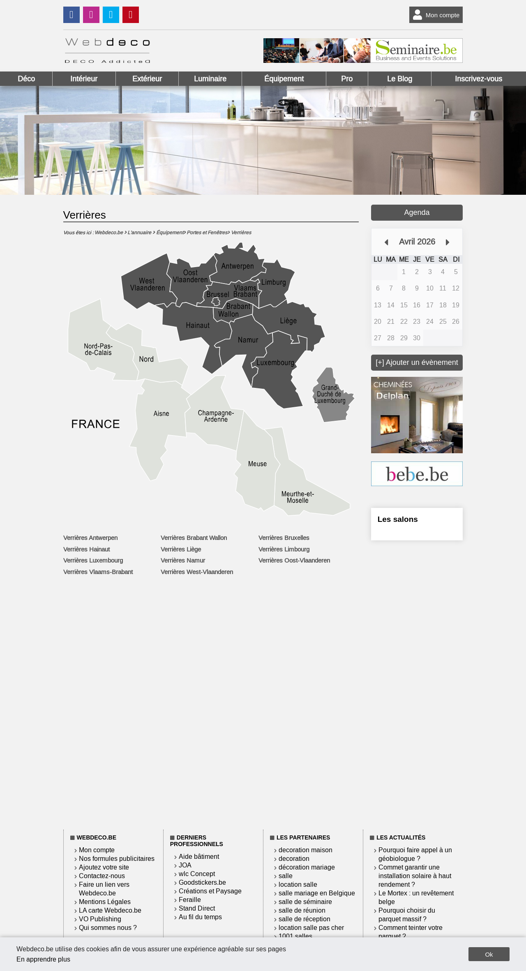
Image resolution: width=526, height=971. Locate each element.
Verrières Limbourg (283, 549)
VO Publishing (100, 919)
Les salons (398, 519)
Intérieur (83, 79)
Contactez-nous (102, 876)
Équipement (284, 79)
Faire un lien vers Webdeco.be (104, 888)
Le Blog (399, 79)
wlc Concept (197, 874)
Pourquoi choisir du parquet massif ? (406, 914)
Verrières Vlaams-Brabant (98, 572)
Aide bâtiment (199, 856)
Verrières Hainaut (86, 549)
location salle (298, 884)
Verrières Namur (183, 560)
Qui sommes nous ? (108, 927)
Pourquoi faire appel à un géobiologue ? (415, 854)
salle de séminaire (305, 901)
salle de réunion (302, 910)
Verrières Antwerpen (90, 538)
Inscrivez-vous (478, 79)
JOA (185, 865)
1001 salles (295, 936)
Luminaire (210, 79)
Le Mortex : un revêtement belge (416, 897)
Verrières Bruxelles (283, 538)
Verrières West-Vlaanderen (197, 572)
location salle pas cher (311, 927)
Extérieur (147, 79)
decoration (294, 858)
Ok (489, 954)
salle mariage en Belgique (317, 893)
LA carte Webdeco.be (110, 910)
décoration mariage (307, 867)
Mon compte (434, 15)
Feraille (190, 899)
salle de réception (304, 919)
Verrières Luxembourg (93, 560)
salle (286, 876)
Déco (26, 79)
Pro (347, 79)
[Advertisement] (417, 683)
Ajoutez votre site (104, 867)
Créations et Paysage (210, 891)
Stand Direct (197, 908)
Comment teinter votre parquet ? (410, 932)
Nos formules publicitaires (117, 858)
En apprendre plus (43, 959)
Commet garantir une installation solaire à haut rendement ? (414, 876)
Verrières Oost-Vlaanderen (294, 560)
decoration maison (305, 850)
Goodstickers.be (202, 882)
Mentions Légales (105, 901)
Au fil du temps (200, 917)
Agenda (416, 212)
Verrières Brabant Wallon (194, 538)
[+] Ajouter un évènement (417, 362)
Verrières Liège (181, 549)
